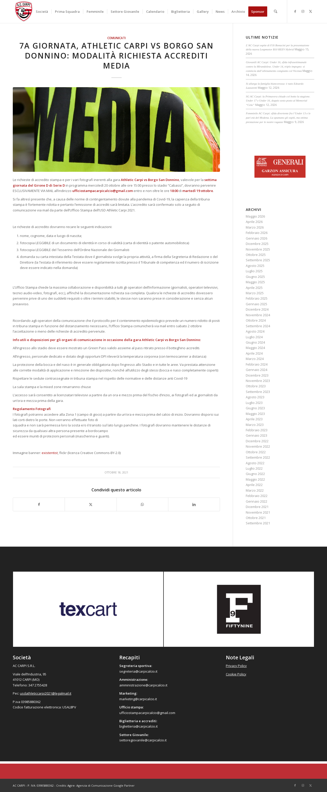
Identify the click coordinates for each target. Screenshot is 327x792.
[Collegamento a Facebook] (295, 11)
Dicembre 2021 (257, 506)
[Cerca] (276, 11)
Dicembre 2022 (257, 441)
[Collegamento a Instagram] (303, 11)
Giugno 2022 (255, 473)
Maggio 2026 (255, 216)
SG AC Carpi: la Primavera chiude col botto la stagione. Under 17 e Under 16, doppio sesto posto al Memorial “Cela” (278, 100)
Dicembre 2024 (257, 309)
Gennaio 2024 (256, 369)
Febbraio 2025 (256, 298)
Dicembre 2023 (257, 375)
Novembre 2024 (258, 315)
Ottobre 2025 (256, 254)
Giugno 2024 (255, 342)
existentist (50, 452)
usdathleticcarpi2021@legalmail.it (45, 693)
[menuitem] (41, 11)
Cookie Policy (236, 674)
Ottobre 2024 (256, 320)
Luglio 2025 (254, 271)
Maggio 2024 (255, 347)
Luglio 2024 (254, 337)
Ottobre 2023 (256, 386)
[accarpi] (24, 11)
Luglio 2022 (254, 468)
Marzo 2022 (255, 490)
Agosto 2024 (255, 331)
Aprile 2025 (254, 287)
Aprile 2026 (254, 221)
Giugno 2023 (255, 408)
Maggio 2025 (255, 282)
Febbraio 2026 (256, 232)
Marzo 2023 (255, 424)
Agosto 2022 (255, 463)
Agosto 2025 (255, 265)
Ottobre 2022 (256, 452)
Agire (71, 785)
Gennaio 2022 (256, 501)
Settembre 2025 (258, 260)
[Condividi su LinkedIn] (194, 504)
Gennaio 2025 (256, 304)
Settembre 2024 (258, 326)
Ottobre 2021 (256, 517)
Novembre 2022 (258, 446)
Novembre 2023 (258, 380)
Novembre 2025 (258, 249)
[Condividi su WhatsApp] (142, 504)
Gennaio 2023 (256, 435)
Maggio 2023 (255, 413)
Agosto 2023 (255, 397)
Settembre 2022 (258, 457)
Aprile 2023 (254, 419)
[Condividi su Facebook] (39, 504)
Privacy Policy (236, 665)
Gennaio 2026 (256, 238)
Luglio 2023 (254, 402)
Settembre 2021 (258, 523)
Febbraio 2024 (256, 364)
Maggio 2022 (255, 479)
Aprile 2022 (254, 484)
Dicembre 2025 (257, 243)
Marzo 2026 (255, 227)
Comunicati (116, 38)
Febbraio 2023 (256, 430)
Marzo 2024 (255, 358)
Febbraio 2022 (256, 495)
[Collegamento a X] (310, 11)
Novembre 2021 (258, 512)
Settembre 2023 (258, 391)
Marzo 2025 (255, 293)
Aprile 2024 (254, 353)
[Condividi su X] (90, 504)
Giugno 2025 (255, 276)
